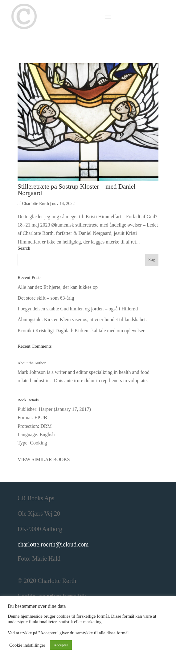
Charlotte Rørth (35, 203)
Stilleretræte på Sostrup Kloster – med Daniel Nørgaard (77, 190)
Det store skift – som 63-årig (46, 298)
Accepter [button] (61, 645)
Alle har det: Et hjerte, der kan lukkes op (58, 287)
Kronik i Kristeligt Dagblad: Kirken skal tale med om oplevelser (81, 330)
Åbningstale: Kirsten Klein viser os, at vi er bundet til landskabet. (82, 319)
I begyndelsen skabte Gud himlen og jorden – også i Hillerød (78, 308)
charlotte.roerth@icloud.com (53, 544)
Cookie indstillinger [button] (27, 645)
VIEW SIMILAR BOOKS (44, 459)
